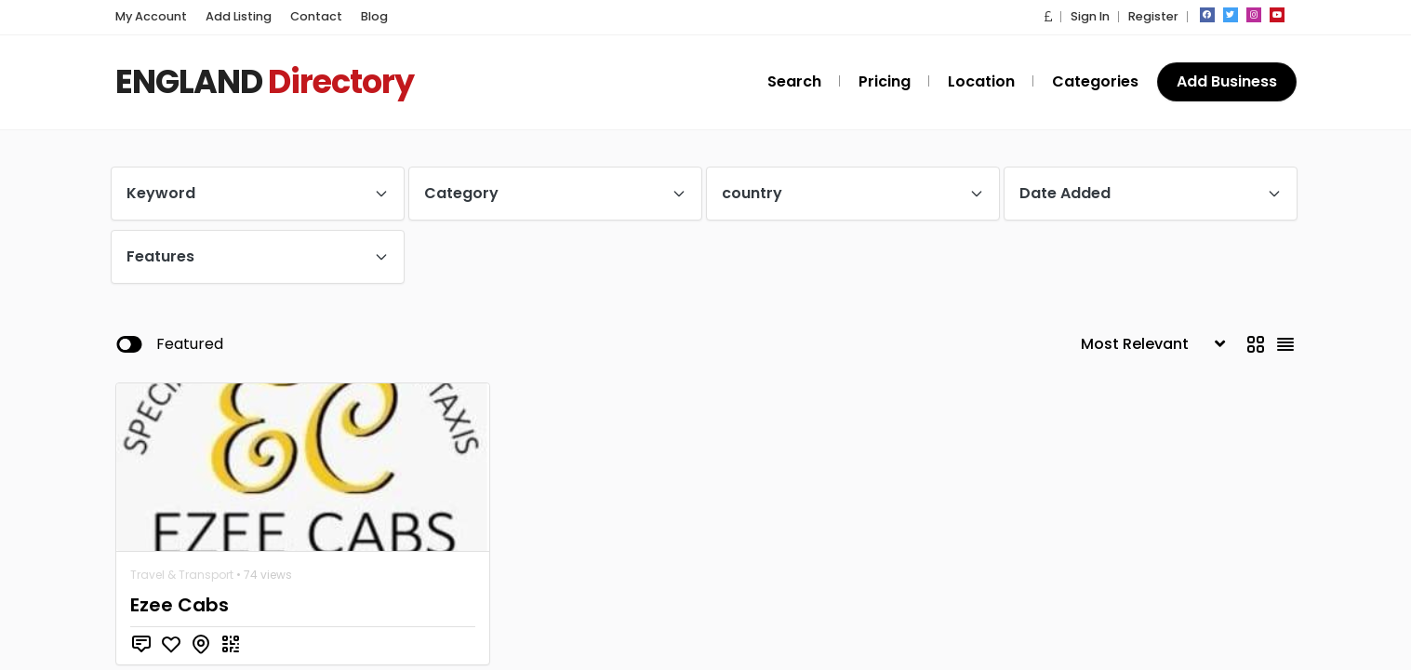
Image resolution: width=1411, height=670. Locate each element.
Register (1154, 16)
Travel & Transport (181, 575)
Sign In (1094, 16)
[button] (1056, 16)
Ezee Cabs (176, 605)
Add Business (1227, 81)
